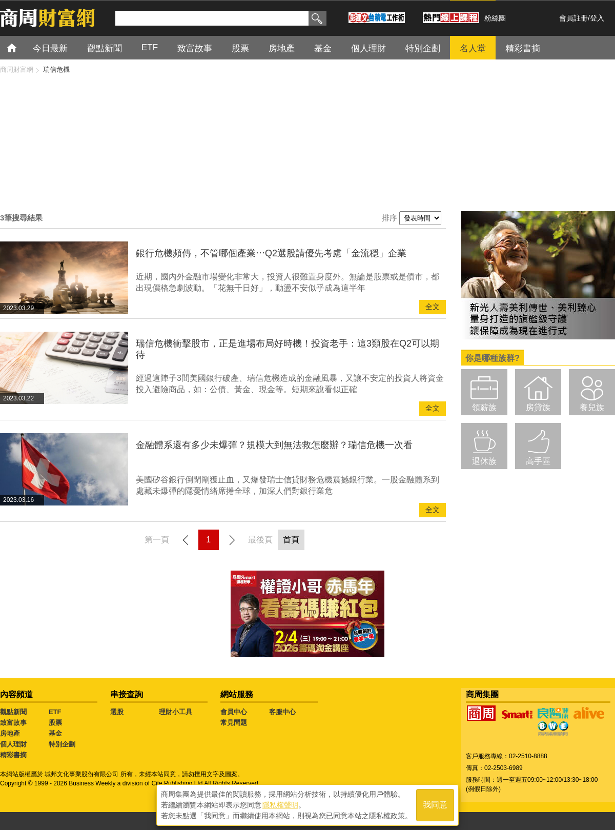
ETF (149, 47)
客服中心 (282, 712)
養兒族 (592, 407)
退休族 (484, 461)
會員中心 (233, 712)
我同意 (435, 805)
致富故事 (194, 48)
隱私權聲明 (280, 805)
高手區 (538, 461)
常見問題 (233, 722)
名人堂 (473, 48)
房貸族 (538, 407)
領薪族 (484, 407)
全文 (432, 307)
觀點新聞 (104, 48)
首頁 (21, 47)
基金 (323, 48)
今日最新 (50, 48)
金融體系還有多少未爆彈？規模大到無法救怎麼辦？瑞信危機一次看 (274, 445)
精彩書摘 (522, 48)
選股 (117, 712)
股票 (240, 48)
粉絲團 (495, 18)
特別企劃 (422, 48)
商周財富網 (16, 69)
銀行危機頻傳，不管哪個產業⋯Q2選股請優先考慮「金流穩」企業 (271, 253)
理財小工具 (175, 712)
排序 (389, 217)
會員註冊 (573, 18)
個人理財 (368, 48)
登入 (597, 18)
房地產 (282, 48)
